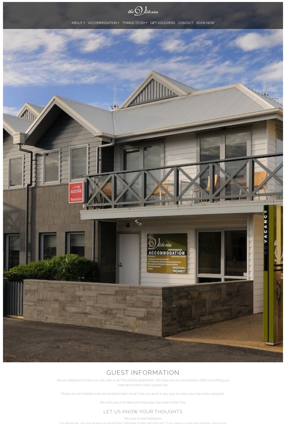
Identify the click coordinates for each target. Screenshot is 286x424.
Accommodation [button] (102, 22)
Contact (185, 22)
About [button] (77, 22)
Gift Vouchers (162, 22)
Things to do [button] (134, 22)
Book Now (205, 22)
